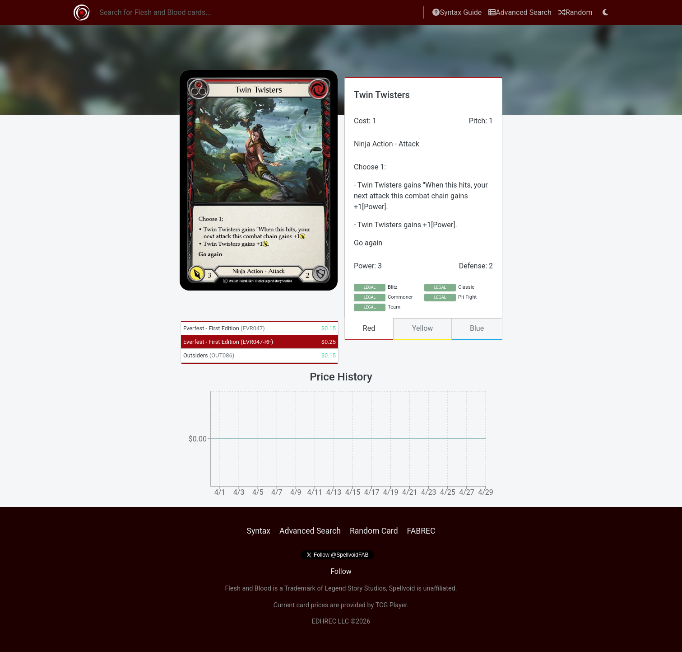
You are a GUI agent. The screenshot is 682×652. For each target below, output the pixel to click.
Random (575, 12)
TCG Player (391, 605)
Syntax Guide (457, 12)
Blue (477, 328)
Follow (341, 571)
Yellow (422, 328)
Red (369, 328)
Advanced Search (520, 12)
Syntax (258, 530)
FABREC (421, 530)
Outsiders (208, 355)
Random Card (374, 530)
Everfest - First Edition (224, 328)
